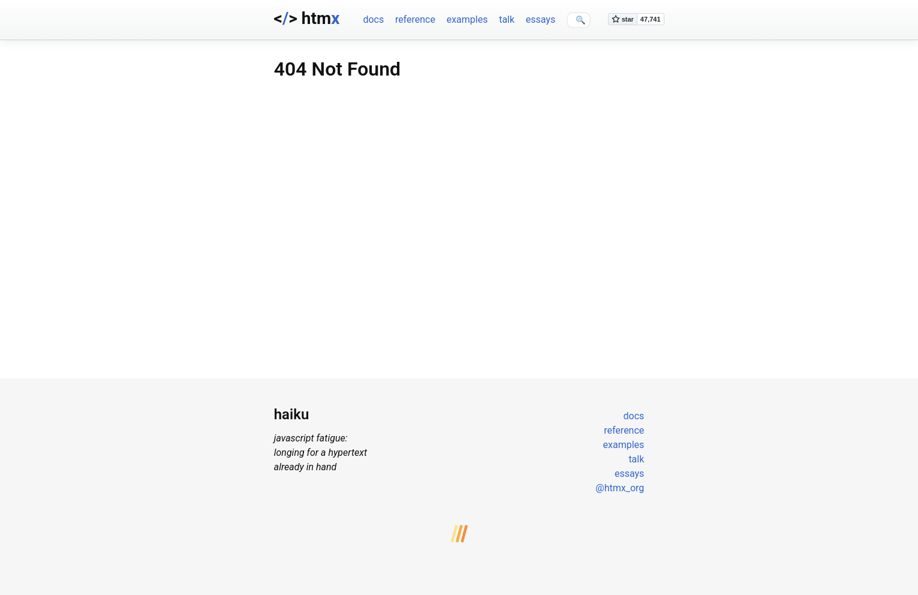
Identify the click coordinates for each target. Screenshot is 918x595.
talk (506, 19)
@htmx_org (619, 488)
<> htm (307, 18)
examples (467, 19)
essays (540, 19)
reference (415, 19)
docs (373, 19)
